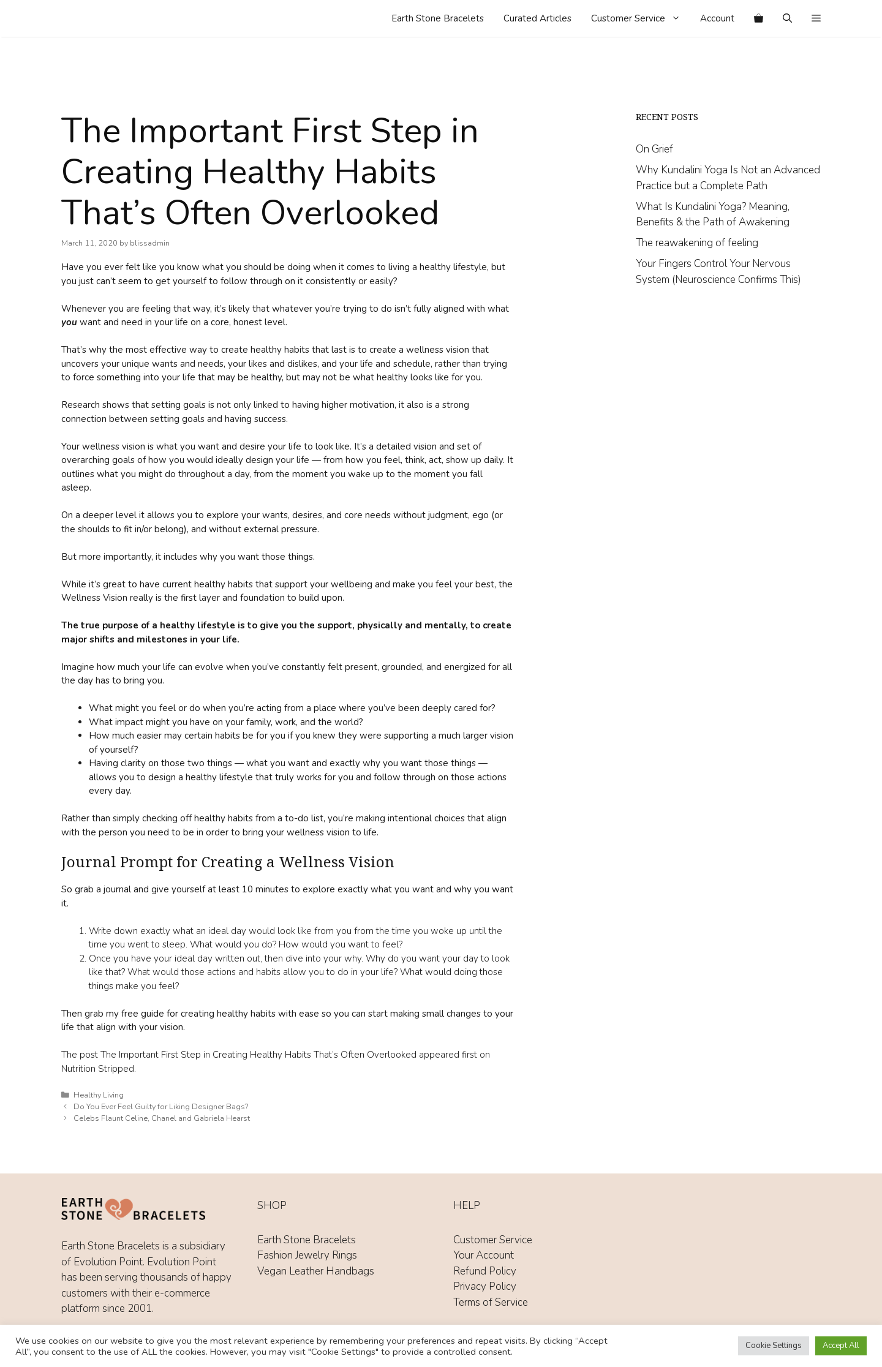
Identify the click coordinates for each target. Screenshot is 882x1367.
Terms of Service (490, 1302)
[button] (816, 18)
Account (717, 18)
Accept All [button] (841, 1345)
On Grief (654, 149)
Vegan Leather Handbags (315, 1271)
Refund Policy (484, 1271)
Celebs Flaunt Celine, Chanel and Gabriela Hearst (162, 1118)
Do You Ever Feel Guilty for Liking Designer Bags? (161, 1106)
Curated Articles (537, 18)
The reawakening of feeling (697, 243)
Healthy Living (99, 1095)
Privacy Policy (484, 1286)
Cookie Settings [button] (773, 1345)
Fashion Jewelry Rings (307, 1255)
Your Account (483, 1255)
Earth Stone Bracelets (437, 18)
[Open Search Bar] (787, 18)
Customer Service (640, 18)
